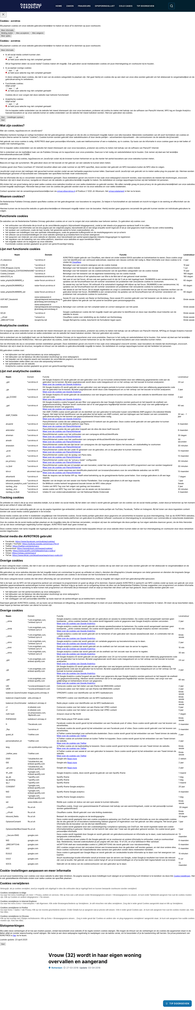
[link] (72, 805)
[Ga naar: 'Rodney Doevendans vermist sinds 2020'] (156, 889)
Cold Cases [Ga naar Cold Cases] (126, 6)
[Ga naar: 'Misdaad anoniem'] (66, 678)
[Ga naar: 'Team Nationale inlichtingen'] (97, 680)
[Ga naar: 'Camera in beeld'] (160, 937)
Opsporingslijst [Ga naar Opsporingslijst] (106, 6)
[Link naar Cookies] (77, 984)
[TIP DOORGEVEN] (175, 1003)
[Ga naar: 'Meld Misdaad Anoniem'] (66, 939)
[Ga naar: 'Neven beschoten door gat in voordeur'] (38, 842)
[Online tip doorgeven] (97, 721)
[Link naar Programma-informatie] (38, 979)
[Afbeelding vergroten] (144, 225)
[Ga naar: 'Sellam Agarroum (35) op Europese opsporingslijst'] (77, 889)
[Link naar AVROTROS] (89, 1001)
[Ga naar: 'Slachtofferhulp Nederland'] (129, 939)
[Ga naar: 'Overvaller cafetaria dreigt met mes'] (117, 889)
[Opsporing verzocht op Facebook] (142, 977)
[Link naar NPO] (104, 1001)
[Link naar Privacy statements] (38, 984)
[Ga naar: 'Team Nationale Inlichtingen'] (97, 941)
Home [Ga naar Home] (59, 6)
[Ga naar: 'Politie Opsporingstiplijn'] (34, 941)
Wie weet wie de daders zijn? (70, 621)
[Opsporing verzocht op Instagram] (150, 977)
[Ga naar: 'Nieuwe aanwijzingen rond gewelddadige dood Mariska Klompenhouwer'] (156, 842)
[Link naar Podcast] (38, 975)
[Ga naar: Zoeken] (171, 6)
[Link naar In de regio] (77, 975)
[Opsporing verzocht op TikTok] (166, 977)
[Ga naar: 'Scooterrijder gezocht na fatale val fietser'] (117, 842)
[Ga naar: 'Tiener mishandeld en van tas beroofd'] (77, 842)
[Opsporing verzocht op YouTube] (158, 977)
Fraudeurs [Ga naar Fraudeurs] (85, 6)
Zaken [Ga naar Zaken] (70, 6)
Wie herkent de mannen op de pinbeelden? (78, 623)
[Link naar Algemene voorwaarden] (77, 979)
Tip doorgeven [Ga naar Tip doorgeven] (146, 6)
